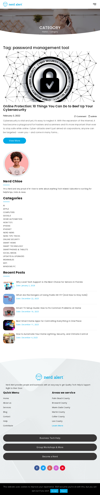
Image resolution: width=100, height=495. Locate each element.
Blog (5, 412)
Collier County (58, 416)
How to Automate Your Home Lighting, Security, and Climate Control (52, 334)
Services (7, 407)
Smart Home (9, 242)
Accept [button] (54, 491)
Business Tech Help (50, 437)
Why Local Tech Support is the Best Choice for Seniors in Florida (49, 282)
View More (14, 140)
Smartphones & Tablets (15, 249)
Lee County (57, 421)
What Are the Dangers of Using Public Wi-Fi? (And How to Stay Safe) (52, 295)
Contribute (8, 425)
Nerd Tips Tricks (11, 236)
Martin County (58, 412)
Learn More (57, 425)
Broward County (59, 402)
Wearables (8, 259)
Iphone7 (7, 229)
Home (45, 31)
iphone (6, 226)
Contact (6, 416)
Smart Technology (13, 246)
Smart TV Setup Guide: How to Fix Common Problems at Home (48, 308)
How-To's (7, 222)
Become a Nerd (50, 456)
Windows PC (9, 266)
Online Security (11, 239)
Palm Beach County (61, 398)
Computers (9, 212)
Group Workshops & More (50, 447)
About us (7, 402)
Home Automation (12, 219)
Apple (6, 209)
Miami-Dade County (61, 407)
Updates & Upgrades (13, 256)
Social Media (9, 253)
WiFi (5, 263)
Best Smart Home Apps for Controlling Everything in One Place (48, 321)
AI (4, 205)
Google (7, 215)
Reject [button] (63, 491)
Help (5, 421)
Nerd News (8, 232)
